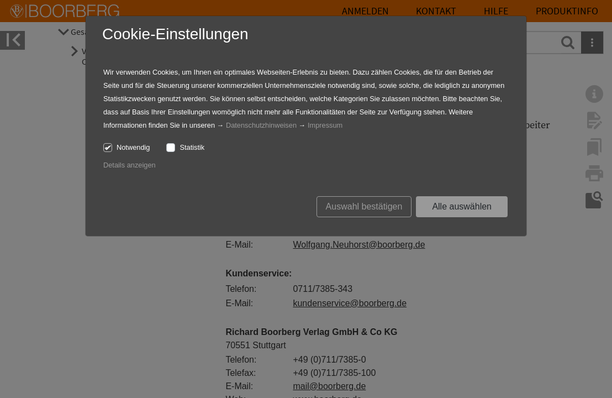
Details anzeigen (129, 165)
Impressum (325, 125)
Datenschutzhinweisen (261, 125)
